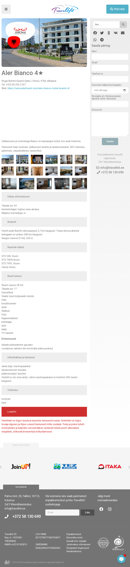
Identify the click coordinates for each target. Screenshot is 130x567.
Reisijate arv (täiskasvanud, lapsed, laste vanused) (106, 97)
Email (94, 62)
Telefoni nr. (97, 74)
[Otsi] (106, 24)
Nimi (94, 51)
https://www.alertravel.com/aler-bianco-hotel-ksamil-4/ (39, 88)
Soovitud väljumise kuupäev (106, 85)
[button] (95, 32)
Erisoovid (97, 110)
